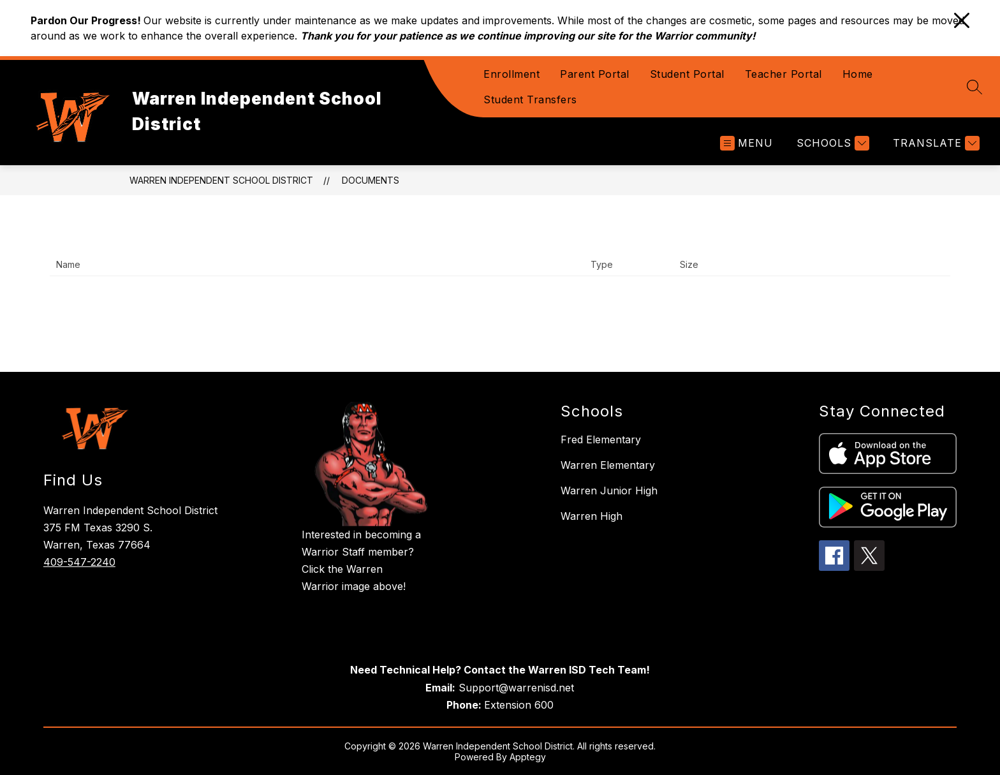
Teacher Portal (783, 74)
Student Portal (687, 74)
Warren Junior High (609, 490)
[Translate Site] (935, 143)
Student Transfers (530, 99)
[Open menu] (746, 143)
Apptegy (528, 756)
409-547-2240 (79, 562)
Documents (370, 180)
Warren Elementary (608, 465)
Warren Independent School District (221, 180)
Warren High (591, 516)
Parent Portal (594, 74)
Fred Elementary (601, 439)
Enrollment (511, 74)
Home (857, 74)
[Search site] (974, 86)
